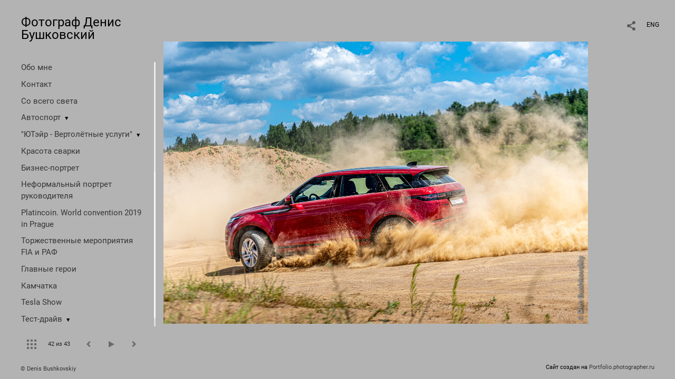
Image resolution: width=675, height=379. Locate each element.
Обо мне (36, 67)
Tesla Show (41, 302)
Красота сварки (50, 151)
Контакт (36, 84)
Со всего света (49, 101)
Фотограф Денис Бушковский (71, 28)
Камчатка (39, 286)
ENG (653, 24)
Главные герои (48, 269)
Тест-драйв (41, 319)
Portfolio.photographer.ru (621, 367)
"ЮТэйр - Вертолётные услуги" (76, 134)
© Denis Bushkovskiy (48, 368)
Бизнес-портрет (50, 168)
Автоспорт (41, 117)
